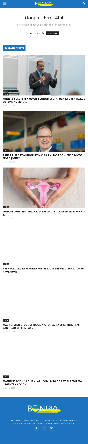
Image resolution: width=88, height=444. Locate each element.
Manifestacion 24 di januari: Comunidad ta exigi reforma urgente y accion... (42, 383)
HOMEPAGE (52, 33)
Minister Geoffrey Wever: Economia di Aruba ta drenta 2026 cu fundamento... (44, 100)
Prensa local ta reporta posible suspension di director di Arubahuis (43, 270)
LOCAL (6, 94)
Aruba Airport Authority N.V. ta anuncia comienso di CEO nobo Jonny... (42, 157)
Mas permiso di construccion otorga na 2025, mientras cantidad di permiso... (41, 326)
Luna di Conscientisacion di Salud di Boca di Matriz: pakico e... (44, 213)
